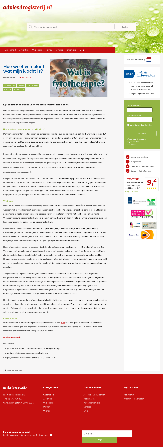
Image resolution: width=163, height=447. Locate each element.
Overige (59, 50)
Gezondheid (10, 50)
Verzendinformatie (91, 402)
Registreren (128, 394)
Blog (82, 50)
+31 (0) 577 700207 (12, 398)
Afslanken (24, 50)
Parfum (49, 50)
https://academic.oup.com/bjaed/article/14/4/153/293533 (30, 357)
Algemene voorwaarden (94, 394)
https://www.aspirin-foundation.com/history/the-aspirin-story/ (32, 348)
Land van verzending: (138, 59)
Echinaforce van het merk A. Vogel (32, 228)
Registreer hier (133, 141)
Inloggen (142, 133)
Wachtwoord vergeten (136, 139)
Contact (87, 406)
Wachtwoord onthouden (141, 125)
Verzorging (37, 50)
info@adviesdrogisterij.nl (14, 394)
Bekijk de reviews (131, 191)
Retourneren (89, 398)
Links (85, 410)
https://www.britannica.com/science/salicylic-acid (26, 353)
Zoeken (125, 27)
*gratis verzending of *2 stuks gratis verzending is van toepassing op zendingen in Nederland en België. (81, 444)
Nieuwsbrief (131, 144)
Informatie (71, 50)
